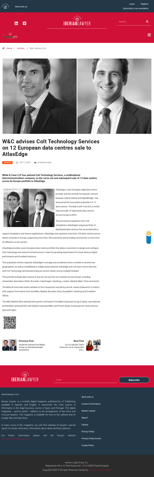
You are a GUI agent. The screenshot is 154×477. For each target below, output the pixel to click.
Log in (132, 4)
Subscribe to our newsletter (135, 8)
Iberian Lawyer (88, 411)
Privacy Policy (88, 431)
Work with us (21, 6)
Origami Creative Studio (100, 469)
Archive (20, 48)
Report (85, 417)
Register (144, 4)
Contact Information (91, 404)
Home (9, 48)
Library (85, 424)
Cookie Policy (88, 445)
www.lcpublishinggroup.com (15, 438)
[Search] (147, 21)
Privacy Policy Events (91, 438)
